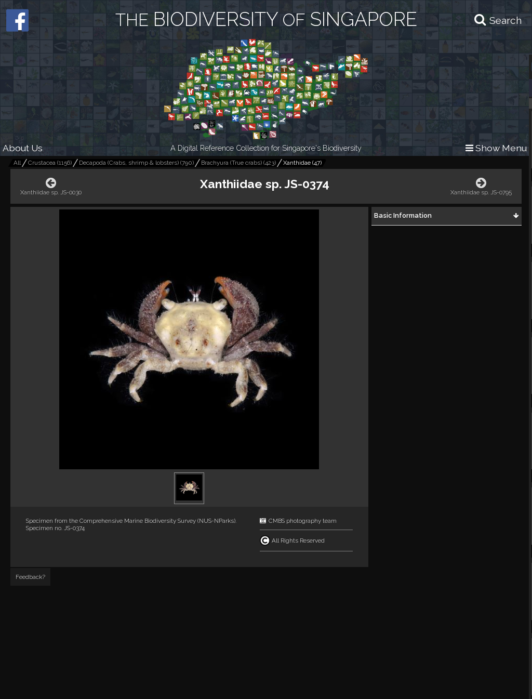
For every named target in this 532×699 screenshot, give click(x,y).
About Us (23, 147)
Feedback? (30, 577)
